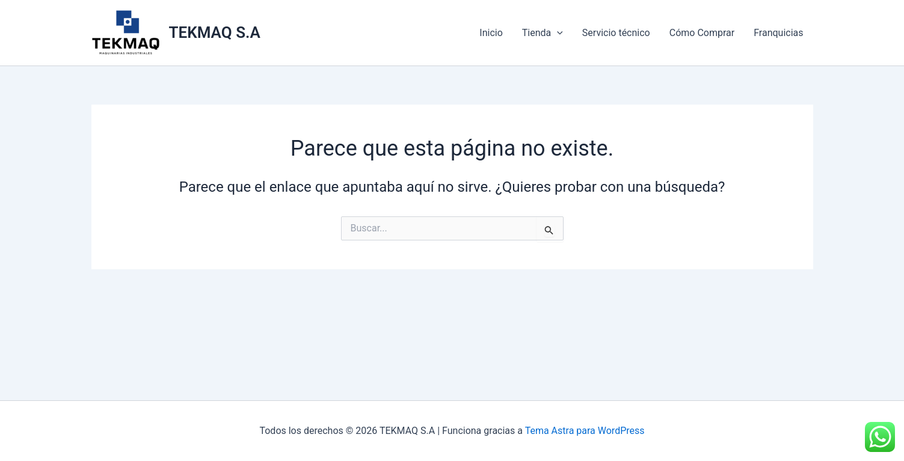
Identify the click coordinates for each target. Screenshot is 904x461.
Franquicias (778, 32)
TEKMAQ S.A (214, 32)
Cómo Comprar (701, 32)
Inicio (490, 32)
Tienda (542, 33)
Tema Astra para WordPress (585, 430)
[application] (557, 33)
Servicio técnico (616, 32)
